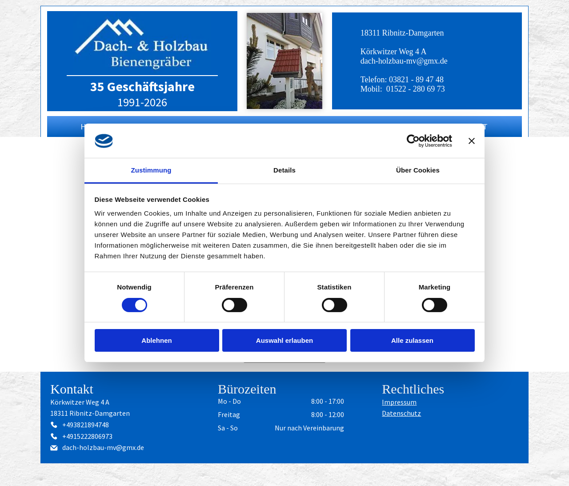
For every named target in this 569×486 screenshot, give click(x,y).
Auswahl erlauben (284, 340)
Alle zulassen (412, 340)
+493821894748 (85, 424)
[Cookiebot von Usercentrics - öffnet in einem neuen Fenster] (413, 141)
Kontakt (71, 389)
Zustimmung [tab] (151, 170)
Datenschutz (401, 413)
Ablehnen (156, 340)
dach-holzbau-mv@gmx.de (404, 60)
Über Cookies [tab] (418, 170)
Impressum (399, 402)
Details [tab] (284, 170)
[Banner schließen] (472, 141)
